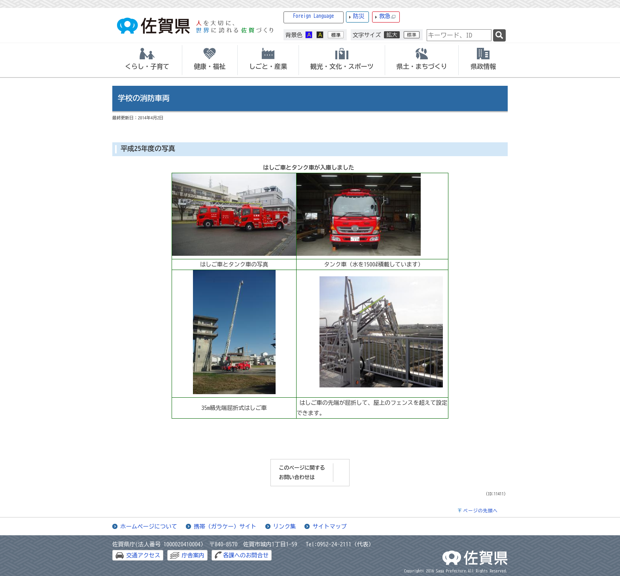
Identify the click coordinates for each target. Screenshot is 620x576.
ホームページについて (148, 526)
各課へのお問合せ (245, 555)
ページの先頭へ (480, 510)
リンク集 (284, 526)
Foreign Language (313, 16)
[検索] (499, 35)
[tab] (147, 60)
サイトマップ (329, 526)
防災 (359, 16)
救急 (387, 16)
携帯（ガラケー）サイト (225, 526)
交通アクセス (143, 555)
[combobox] (459, 35)
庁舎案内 (192, 555)
